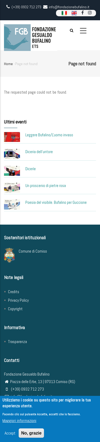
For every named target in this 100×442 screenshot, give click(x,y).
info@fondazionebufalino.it (28, 396)
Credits (13, 291)
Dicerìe (30, 168)
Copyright (15, 308)
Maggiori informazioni (19, 422)
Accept (10, 435)
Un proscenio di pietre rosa (45, 185)
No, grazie (31, 435)
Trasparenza (17, 341)
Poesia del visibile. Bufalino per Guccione (56, 202)
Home (8, 63)
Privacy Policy (18, 300)
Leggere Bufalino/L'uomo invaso (49, 134)
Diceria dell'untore (39, 151)
